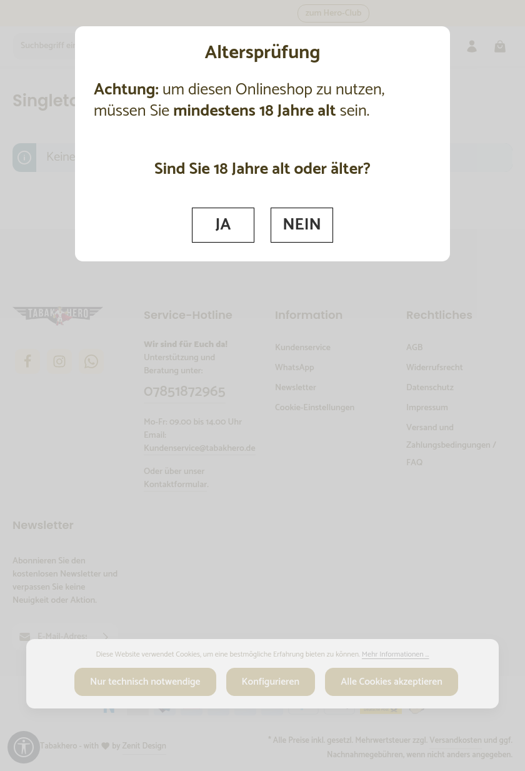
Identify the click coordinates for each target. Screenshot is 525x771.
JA (222, 224)
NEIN (302, 224)
